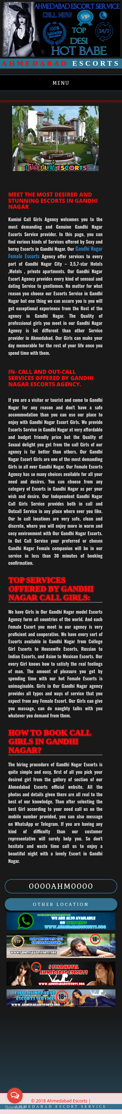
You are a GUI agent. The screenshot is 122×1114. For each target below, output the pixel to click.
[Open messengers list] (15, 1095)
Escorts (61, 63)
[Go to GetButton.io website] (15, 1108)
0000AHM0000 (61, 886)
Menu (61, 83)
